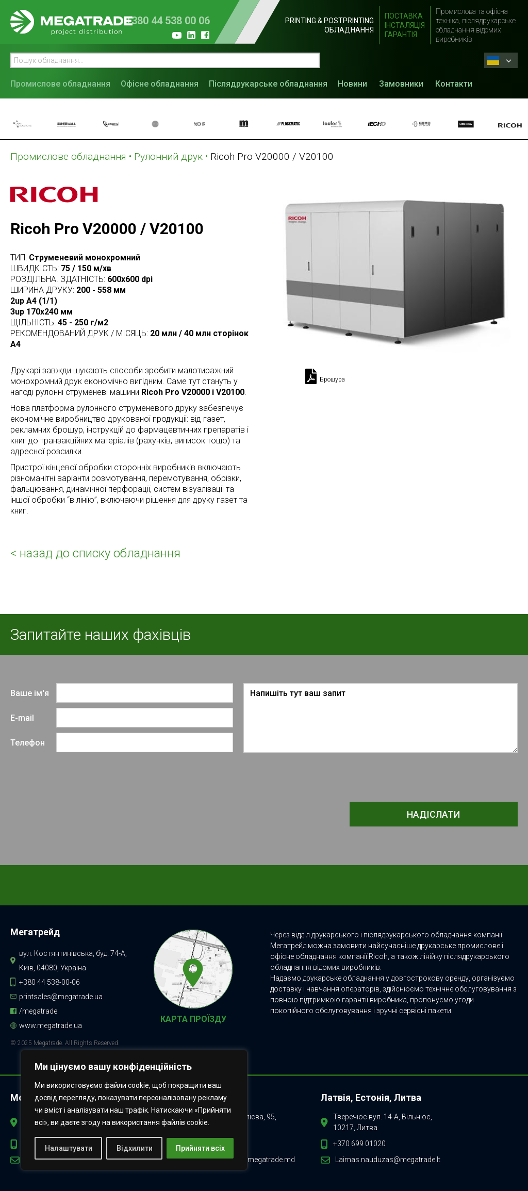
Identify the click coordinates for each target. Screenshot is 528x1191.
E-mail (22, 718)
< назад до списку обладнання (95, 553)
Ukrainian (493, 60)
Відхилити (135, 1148)
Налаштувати (68, 1148)
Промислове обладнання (60, 84)
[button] (63, 82)
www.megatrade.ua (50, 1025)
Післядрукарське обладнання (268, 84)
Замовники (401, 84)
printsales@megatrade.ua (61, 996)
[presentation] (439, 778)
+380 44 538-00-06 (49, 982)
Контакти (453, 84)
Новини (352, 84)
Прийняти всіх (200, 1148)
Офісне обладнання (160, 84)
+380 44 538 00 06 (168, 21)
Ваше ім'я (29, 693)
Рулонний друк (168, 156)
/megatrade (38, 1011)
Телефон (27, 743)
